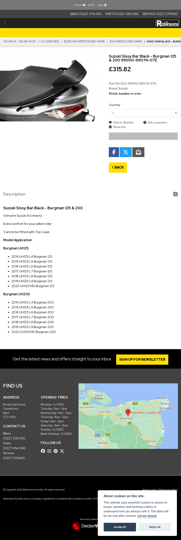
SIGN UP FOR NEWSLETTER (143, 359)
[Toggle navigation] (5, 23)
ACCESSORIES (50, 41)
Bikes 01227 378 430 (86, 14)
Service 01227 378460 (160, 14)
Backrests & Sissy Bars (126, 41)
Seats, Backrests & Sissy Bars (84, 41)
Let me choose (147, 516)
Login (102, 5)
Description (14, 194)
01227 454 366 (14, 448)
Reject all (154, 527)
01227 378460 (14, 458)
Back (118, 167)
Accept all (120, 527)
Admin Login (149, 489)
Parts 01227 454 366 (122, 14)
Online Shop (27, 41)
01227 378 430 (14, 438)
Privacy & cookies (168, 489)
